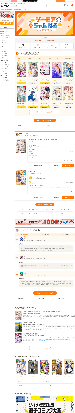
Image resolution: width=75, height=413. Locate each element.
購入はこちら (68, 165)
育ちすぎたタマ (31, 171)
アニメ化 (48, 385)
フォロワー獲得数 (5, 80)
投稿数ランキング (50, 125)
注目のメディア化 (22, 381)
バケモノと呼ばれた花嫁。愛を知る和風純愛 (33, 335)
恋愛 (19, 58)
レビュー (14, 1)
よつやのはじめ (31, 173)
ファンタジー (29, 58)
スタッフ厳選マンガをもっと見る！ (44, 348)
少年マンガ (4, 42)
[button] (44, 37)
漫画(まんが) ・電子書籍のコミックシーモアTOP (11, 9)
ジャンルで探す (14, 5)
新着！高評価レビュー (5, 60)
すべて (62, 213)
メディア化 (4, 62)
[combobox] (31, 6)
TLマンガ (3, 71)
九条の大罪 (32, 374)
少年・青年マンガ (5, 66)
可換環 (36, 173)
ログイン (70, 1)
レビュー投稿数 (40, 298)
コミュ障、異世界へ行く (29, 322)
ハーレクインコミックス (7, 49)
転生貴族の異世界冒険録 (57, 374)
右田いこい (30, 141)
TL (57, 58)
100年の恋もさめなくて (21, 103)
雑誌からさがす (4, 33)
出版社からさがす (4, 31)
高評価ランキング (22, 125)
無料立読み (33, 83)
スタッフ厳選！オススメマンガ (25, 308)
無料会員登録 (60, 1)
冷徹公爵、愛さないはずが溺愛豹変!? (32, 313)
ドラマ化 (20, 385)
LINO (40, 173)
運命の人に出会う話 (56, 79)
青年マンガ (4, 44)
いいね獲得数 (4, 77)
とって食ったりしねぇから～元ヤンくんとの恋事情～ (42, 139)
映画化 (48, 381)
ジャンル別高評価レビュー (6, 37)
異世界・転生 (4, 68)
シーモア (3, 1)
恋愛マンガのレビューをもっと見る (44, 112)
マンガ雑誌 (4, 51)
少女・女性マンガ (5, 64)
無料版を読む (45, 83)
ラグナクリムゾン (68, 374)
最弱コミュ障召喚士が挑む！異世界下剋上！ (33, 324)
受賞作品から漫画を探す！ (24, 394)
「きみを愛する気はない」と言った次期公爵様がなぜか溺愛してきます (42, 311)
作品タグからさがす (5, 35)
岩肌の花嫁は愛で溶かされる (30, 334)
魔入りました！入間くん (45, 374)
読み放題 (8, 1)
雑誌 (2, 57)
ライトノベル (4, 53)
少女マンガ (4, 38)
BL (50, 58)
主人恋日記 (33, 103)
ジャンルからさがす (5, 29)
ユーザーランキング (5, 75)
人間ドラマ (40, 58)
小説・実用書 (4, 55)
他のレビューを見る (38, 165)
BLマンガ (4, 46)
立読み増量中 (21, 83)
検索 (44, 6)
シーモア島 (19, 1)
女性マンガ (4, 40)
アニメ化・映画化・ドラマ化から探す (28, 357)
